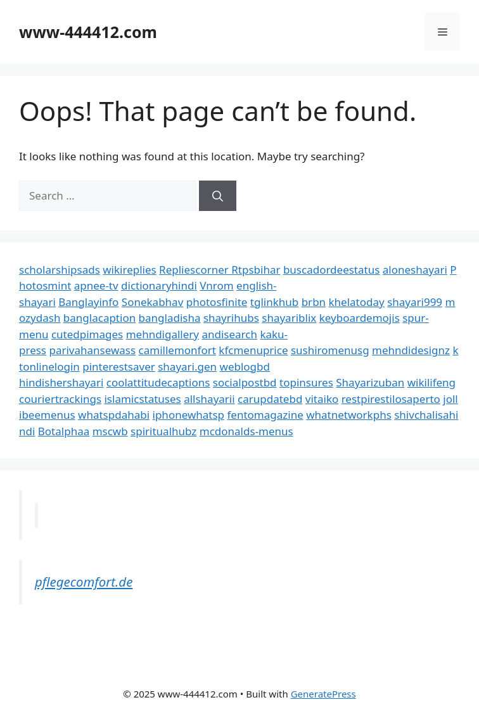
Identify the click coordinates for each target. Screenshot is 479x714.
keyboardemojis (359, 317)
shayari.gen (187, 366)
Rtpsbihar (255, 269)
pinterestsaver (118, 366)
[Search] (217, 196)
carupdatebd (270, 399)
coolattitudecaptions (158, 382)
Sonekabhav (152, 302)
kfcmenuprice (253, 350)
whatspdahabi (114, 414)
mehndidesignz (411, 350)
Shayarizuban (370, 382)
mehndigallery (162, 334)
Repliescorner (195, 269)
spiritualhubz (163, 431)
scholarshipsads (59, 269)
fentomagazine (265, 414)
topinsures (306, 382)
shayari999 (414, 302)
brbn (314, 302)
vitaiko (321, 399)
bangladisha (170, 317)
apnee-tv (96, 285)
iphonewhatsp (189, 414)
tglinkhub (274, 302)
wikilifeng (431, 382)
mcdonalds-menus (246, 431)
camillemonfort (177, 350)
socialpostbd (245, 382)
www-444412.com (88, 31)
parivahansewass (92, 350)
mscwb (110, 431)
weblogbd (245, 366)
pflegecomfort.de (83, 581)
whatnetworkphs (349, 414)
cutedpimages (87, 334)
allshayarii (209, 399)
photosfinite (217, 302)
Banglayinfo (88, 302)
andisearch (229, 334)
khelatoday (357, 302)
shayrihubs (231, 317)
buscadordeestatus (331, 269)
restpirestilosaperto (391, 399)
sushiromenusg (330, 350)
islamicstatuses (142, 399)
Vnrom (216, 285)
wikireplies (129, 269)
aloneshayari (415, 269)
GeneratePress (323, 693)
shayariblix (289, 317)
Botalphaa (63, 431)
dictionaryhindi (159, 285)
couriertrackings (60, 399)
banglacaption (99, 317)
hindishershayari (61, 382)
